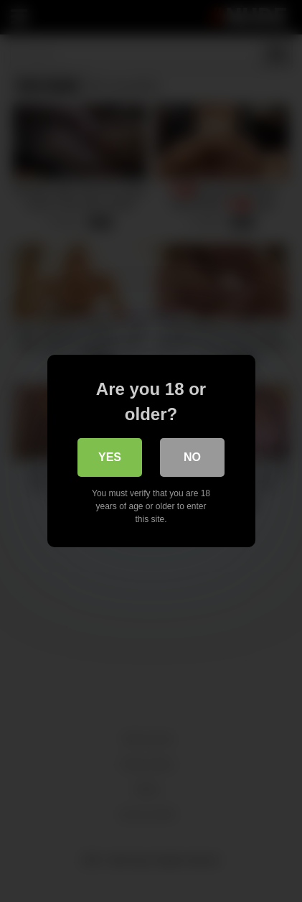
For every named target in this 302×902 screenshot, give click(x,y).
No (192, 457)
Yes (109, 457)
